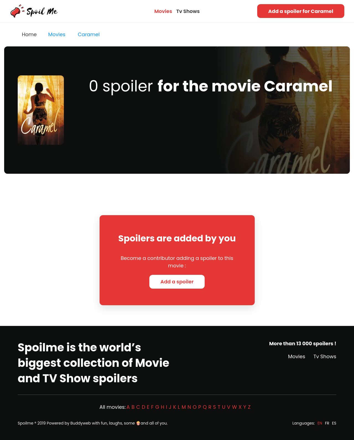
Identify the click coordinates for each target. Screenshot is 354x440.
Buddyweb (81, 423)
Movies (163, 11)
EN (319, 423)
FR (327, 423)
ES (334, 423)
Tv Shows (188, 11)
